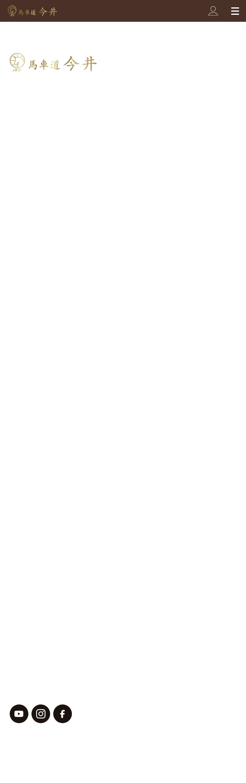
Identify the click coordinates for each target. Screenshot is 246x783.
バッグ (26, 149)
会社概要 (25, 605)
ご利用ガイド (32, 545)
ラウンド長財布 (38, 396)
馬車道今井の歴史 (40, 242)
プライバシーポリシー (39, 645)
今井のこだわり (36, 262)
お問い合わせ (32, 525)
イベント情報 (35, 316)
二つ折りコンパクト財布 (49, 411)
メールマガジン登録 (44, 585)
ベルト (26, 164)
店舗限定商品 (35, 486)
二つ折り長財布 (38, 426)
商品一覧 (25, 106)
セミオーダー (35, 223)
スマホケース (34, 208)
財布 (23, 119)
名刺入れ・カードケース (49, 134)
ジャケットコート (40, 337)
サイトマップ (27, 668)
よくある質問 (32, 505)
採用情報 (25, 625)
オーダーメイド (37, 330)
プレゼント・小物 (40, 179)
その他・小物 (35, 367)
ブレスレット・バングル (49, 193)
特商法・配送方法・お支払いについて (74, 565)
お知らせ (29, 456)
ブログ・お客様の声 (44, 303)
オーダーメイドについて (51, 282)
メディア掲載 (34, 471)
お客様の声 (32, 441)
